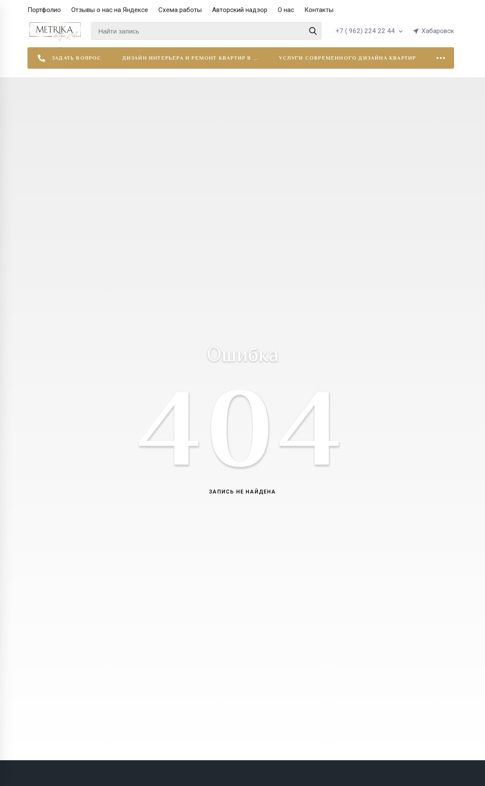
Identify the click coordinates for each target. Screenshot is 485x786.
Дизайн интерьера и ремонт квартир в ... (190, 58)
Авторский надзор (239, 10)
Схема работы (180, 10)
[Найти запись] (206, 31)
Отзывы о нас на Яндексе (109, 10)
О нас (286, 10)
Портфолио (44, 10)
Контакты (318, 10)
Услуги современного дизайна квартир (347, 58)
